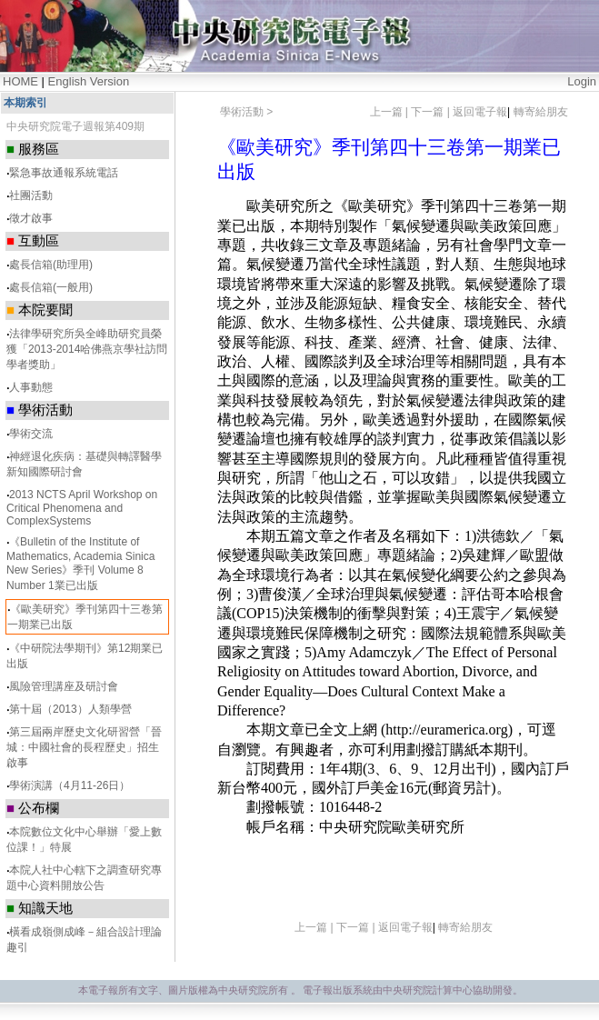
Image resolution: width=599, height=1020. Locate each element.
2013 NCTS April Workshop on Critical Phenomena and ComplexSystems (81, 507)
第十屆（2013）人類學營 (70, 709)
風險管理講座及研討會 (63, 686)
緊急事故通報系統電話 (63, 172)
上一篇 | (391, 111)
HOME (20, 81)
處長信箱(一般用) (51, 287)
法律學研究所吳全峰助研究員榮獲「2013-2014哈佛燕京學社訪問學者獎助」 (86, 349)
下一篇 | (432, 111)
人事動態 (31, 387)
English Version (89, 81)
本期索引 (25, 102)
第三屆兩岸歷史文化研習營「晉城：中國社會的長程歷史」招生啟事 (84, 747)
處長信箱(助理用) (51, 264)
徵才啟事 (31, 218)
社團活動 (31, 195)
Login (581, 81)
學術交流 (31, 433)
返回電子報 (480, 111)
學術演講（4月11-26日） (69, 785)
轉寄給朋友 (541, 111)
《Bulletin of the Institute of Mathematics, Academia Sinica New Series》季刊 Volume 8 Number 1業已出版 (80, 563)
